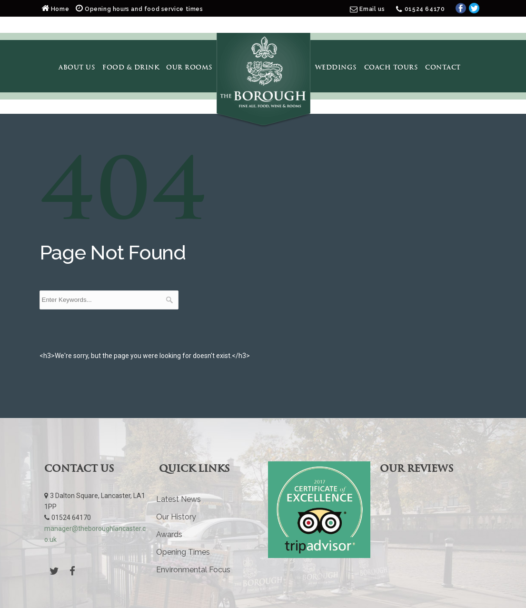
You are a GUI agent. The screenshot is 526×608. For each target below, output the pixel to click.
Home (56, 9)
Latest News (178, 499)
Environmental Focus (193, 569)
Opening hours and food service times (139, 9)
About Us (77, 67)
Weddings (336, 67)
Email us (372, 9)
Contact (443, 67)
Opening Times (183, 552)
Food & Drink (130, 67)
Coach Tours (391, 67)
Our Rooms (189, 67)
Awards (169, 534)
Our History (176, 516)
